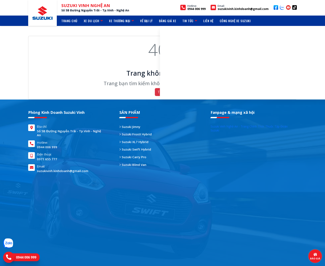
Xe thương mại (121, 20)
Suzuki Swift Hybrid (135, 149)
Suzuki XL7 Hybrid (133, 142)
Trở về (163, 92)
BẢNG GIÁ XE (167, 20)
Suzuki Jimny (129, 127)
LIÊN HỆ (208, 20)
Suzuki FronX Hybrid (135, 134)
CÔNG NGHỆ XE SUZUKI (235, 20)
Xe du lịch (93, 20)
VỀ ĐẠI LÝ (146, 20)
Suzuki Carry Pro (132, 157)
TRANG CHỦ (69, 20)
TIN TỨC (189, 20)
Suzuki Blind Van (132, 165)
